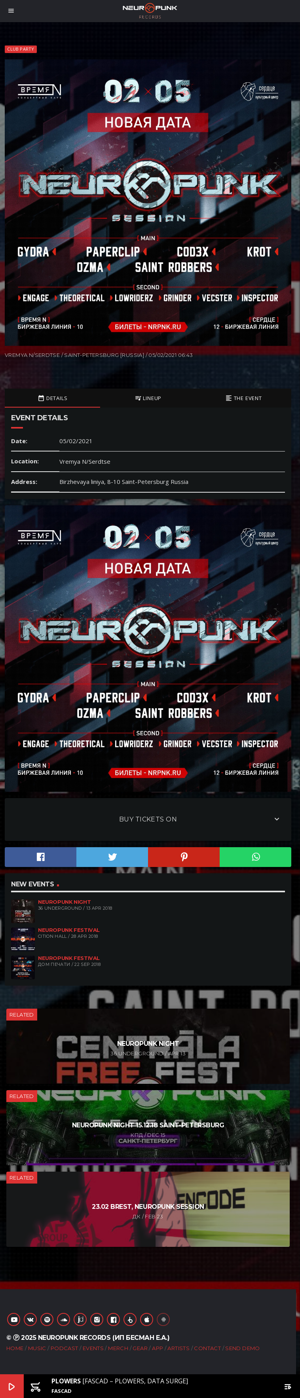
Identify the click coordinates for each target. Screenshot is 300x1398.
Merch (118, 1348)
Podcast (64, 1348)
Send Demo (242, 1348)
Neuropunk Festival (69, 930)
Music (37, 1348)
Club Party (20, 49)
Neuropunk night (64, 902)
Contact (207, 1348)
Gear (140, 1348)
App (157, 1348)
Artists (178, 1348)
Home (15, 1348)
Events (93, 1348)
